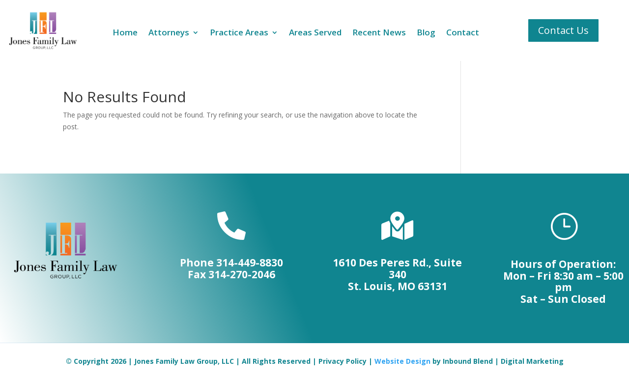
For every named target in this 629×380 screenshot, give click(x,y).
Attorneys (168, 33)
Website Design (402, 361)
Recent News (379, 33)
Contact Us (563, 30)
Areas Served (315, 33)
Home (125, 33)
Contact (462, 33)
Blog (426, 33)
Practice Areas (239, 33)
